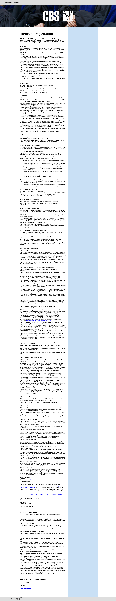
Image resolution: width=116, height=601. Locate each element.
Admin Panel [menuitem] (107, 3)
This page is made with (12, 598)
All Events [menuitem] (99, 3)
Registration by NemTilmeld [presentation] (12, 2)
